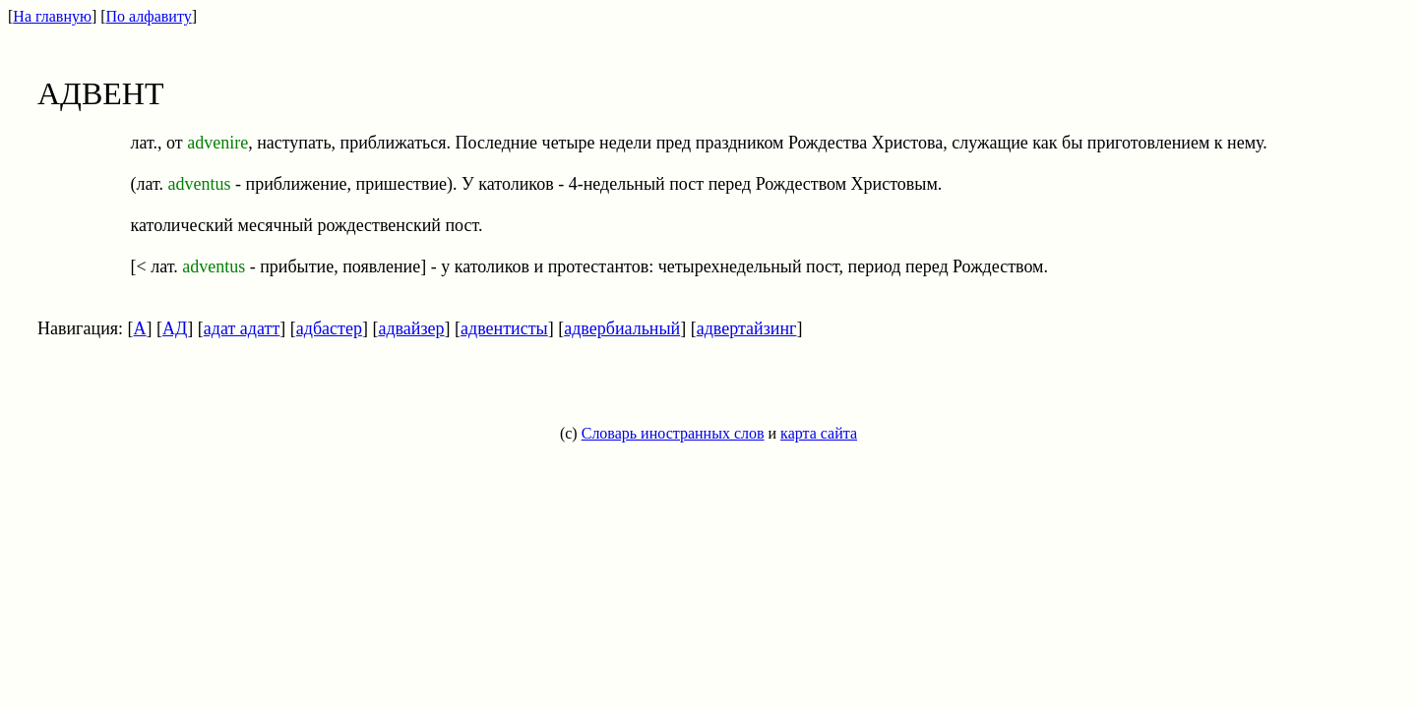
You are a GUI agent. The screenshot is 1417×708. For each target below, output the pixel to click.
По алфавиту (149, 16)
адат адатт (241, 328)
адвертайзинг (747, 328)
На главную (52, 16)
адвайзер (411, 328)
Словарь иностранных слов (673, 433)
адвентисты (504, 328)
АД (174, 328)
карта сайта (818, 433)
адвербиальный (622, 328)
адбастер (329, 328)
